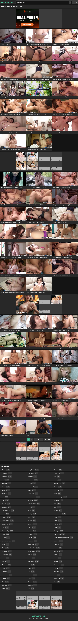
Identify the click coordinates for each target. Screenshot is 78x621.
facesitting (7, 554)
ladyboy (32, 524)
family (6, 561)
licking (32, 537)
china (5, 514)
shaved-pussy (60, 514)
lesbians (32, 534)
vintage (58, 554)
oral (31, 571)
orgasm (32, 575)
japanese (33, 500)
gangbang (7, 575)
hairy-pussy (33, 470)
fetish (5, 568)
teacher (58, 524)
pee (57, 476)
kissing (32, 514)
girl (5, 582)
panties (58, 470)
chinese (6, 517)
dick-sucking (7, 531)
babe (6, 487)
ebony (6, 537)
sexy (57, 507)
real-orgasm (59, 483)
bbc (5, 497)
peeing (57, 480)
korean (32, 520)
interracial (33, 487)
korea (31, 517)
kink (31, 507)
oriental (32, 582)
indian (32, 483)
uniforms (58, 544)
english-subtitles (8, 541)
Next (49, 439)
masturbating (34, 548)
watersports (59, 565)
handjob (32, 476)
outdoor (32, 585)
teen (57, 527)
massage (32, 541)
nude (31, 568)
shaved (58, 510)
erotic (5, 544)
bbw (5, 500)
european (7, 551)
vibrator (58, 551)
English (75, 2)
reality (58, 487)
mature (32, 554)
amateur (7, 473)
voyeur (58, 561)
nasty (31, 558)
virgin (57, 558)
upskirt (58, 548)
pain (31, 588)
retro (57, 493)
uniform (58, 541)
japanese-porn (34, 504)
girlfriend (7, 585)
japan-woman (34, 497)
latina (32, 527)
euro (5, 548)
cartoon (6, 504)
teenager (58, 531)
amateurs (7, 476)
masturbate (33, 544)
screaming (58, 500)
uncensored (59, 534)
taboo (57, 517)
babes (6, 490)
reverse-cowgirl (60, 497)
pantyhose (59, 473)
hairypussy (33, 473)
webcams (58, 571)
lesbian (32, 531)
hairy (6, 588)
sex (57, 504)
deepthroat (7, 524)
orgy (31, 578)
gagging (6, 571)
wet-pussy (59, 578)
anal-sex (6, 483)
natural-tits (33, 561)
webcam (58, 568)
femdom (6, 565)
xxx (57, 582)
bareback (6, 493)
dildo (5, 534)
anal (5, 480)
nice (31, 565)
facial (5, 558)
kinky (31, 510)
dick (5, 527)
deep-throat (8, 520)
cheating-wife (8, 510)
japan (32, 490)
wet (57, 575)
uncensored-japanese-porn (63, 537)
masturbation (34, 551)
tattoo (58, 520)
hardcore (33, 480)
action (6, 470)
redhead (58, 490)
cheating (6, 507)
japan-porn (33, 493)
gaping (6, 578)
